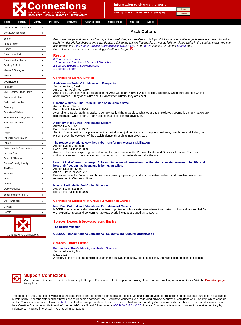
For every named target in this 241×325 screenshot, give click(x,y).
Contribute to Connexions (23, 226)
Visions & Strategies (14, 70)
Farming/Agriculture (14, 122)
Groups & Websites (13, 54)
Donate (7, 212)
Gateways (72, 22)
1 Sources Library (64, 68)
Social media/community (16, 195)
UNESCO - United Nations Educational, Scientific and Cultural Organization (103, 233)
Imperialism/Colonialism (16, 138)
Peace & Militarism (13, 158)
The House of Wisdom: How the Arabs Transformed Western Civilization (101, 142)
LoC (133, 45)
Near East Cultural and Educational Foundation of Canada (92, 206)
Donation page (215, 280)
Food (6, 127)
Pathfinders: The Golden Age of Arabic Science (85, 248)
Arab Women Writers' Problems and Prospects (84, 83)
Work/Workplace (12, 188)
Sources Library (65, 242)
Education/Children (13, 112)
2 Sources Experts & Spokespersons (76, 65)
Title (76, 45)
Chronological (110, 45)
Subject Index (11, 44)
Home (7, 22)
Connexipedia (92, 22)
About (150, 22)
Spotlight (8, 87)
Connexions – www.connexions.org (120, 322)
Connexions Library (67, 77)
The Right (9, 168)
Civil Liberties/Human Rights (18, 92)
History (7, 75)
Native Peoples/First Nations (18, 148)
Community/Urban (13, 97)
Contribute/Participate (14, 33)
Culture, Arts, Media (14, 102)
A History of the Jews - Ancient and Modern (82, 122)
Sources (134, 22)
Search (22, 22)
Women (7, 183)
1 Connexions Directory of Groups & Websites (82, 62)
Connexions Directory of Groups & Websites (86, 200)
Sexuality (8, 173)
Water (7, 178)
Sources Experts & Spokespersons (79, 221)
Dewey (124, 45)
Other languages (12, 201)
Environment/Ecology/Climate (18, 117)
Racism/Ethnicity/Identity (16, 163)
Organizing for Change (15, 60)
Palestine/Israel (11, 153)
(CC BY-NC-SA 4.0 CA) (128, 305)
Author (85, 45)
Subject (95, 45)
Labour (7, 143)
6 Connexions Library (66, 59)
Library (37, 22)
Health (7, 132)
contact (62, 302)
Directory (54, 22)
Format (147, 45)
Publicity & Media (12, 65)
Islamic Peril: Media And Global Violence (80, 185)
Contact (7, 207)
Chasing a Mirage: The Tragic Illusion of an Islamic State (91, 102)
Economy (8, 107)
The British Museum (66, 226)
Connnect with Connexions (17, 27)
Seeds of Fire (115, 22)
